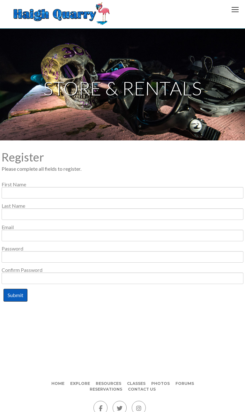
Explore (80, 383)
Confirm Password (22, 270)
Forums (184, 383)
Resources (108, 383)
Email (8, 227)
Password (12, 248)
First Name (14, 184)
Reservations (106, 389)
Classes (136, 383)
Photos (160, 383)
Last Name (13, 205)
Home (57, 383)
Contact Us (142, 389)
